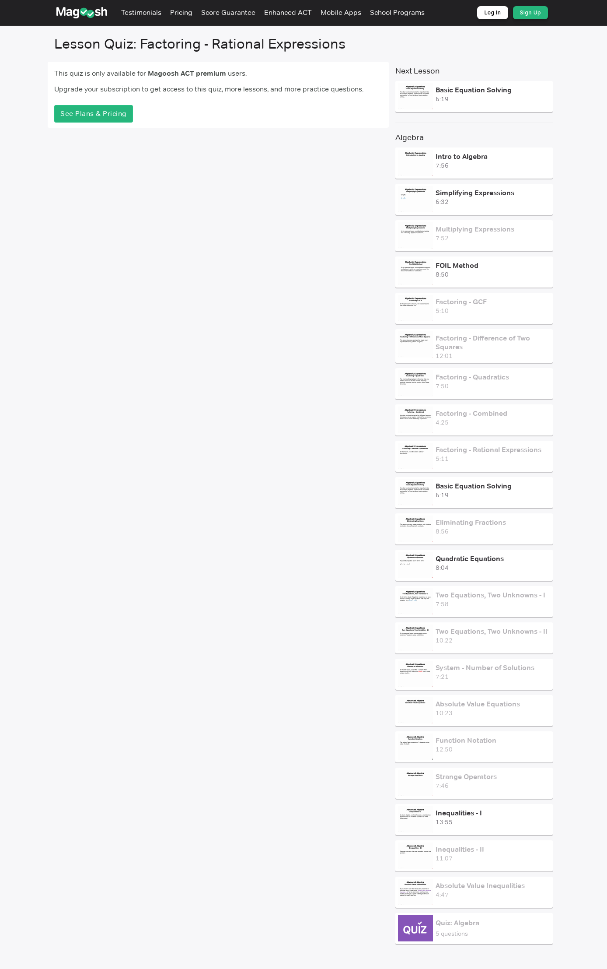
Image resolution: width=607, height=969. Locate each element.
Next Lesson (417, 71)
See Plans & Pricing (93, 113)
